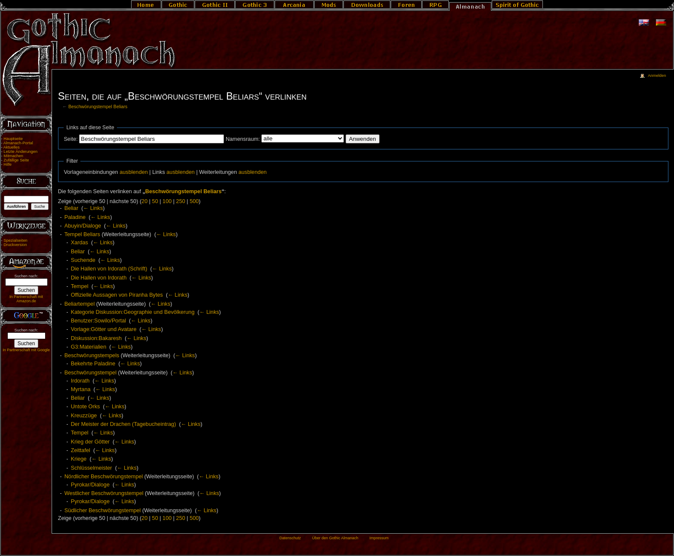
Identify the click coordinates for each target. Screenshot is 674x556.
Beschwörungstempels (91, 355)
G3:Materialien (89, 347)
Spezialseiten (15, 240)
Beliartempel (79, 304)
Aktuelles (11, 147)
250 (180, 201)
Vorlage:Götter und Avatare (104, 329)
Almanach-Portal (18, 143)
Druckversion (15, 245)
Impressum (379, 538)
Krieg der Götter (90, 442)
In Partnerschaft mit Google (26, 350)
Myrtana (81, 389)
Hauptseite (13, 139)
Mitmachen (13, 156)
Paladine (75, 217)
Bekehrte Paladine (93, 364)
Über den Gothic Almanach (335, 538)
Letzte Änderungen (20, 151)
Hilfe (7, 164)
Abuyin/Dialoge (82, 226)
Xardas (79, 243)
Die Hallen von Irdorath (99, 278)
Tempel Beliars (82, 234)
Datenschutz (290, 538)
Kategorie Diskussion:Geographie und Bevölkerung (133, 312)
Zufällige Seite (16, 160)
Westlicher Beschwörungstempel (104, 493)
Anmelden (657, 75)
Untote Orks (85, 407)
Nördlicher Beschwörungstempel (103, 477)
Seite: (70, 139)
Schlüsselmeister (91, 468)
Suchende (83, 260)
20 (144, 201)
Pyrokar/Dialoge (90, 485)
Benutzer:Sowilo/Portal (98, 321)
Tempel (80, 286)
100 (167, 201)
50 (155, 201)
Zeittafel (80, 450)
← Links (93, 208)
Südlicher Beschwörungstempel (102, 510)
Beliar (71, 208)
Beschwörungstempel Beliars (97, 106)
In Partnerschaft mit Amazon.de (26, 299)
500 (194, 201)
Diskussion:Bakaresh (96, 338)
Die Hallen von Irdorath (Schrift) (109, 269)
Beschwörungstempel (90, 373)
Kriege (79, 459)
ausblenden (133, 172)
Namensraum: (243, 139)
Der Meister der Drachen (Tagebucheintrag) (123, 424)
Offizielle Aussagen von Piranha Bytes (117, 295)
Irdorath (80, 381)
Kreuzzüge (84, 416)
